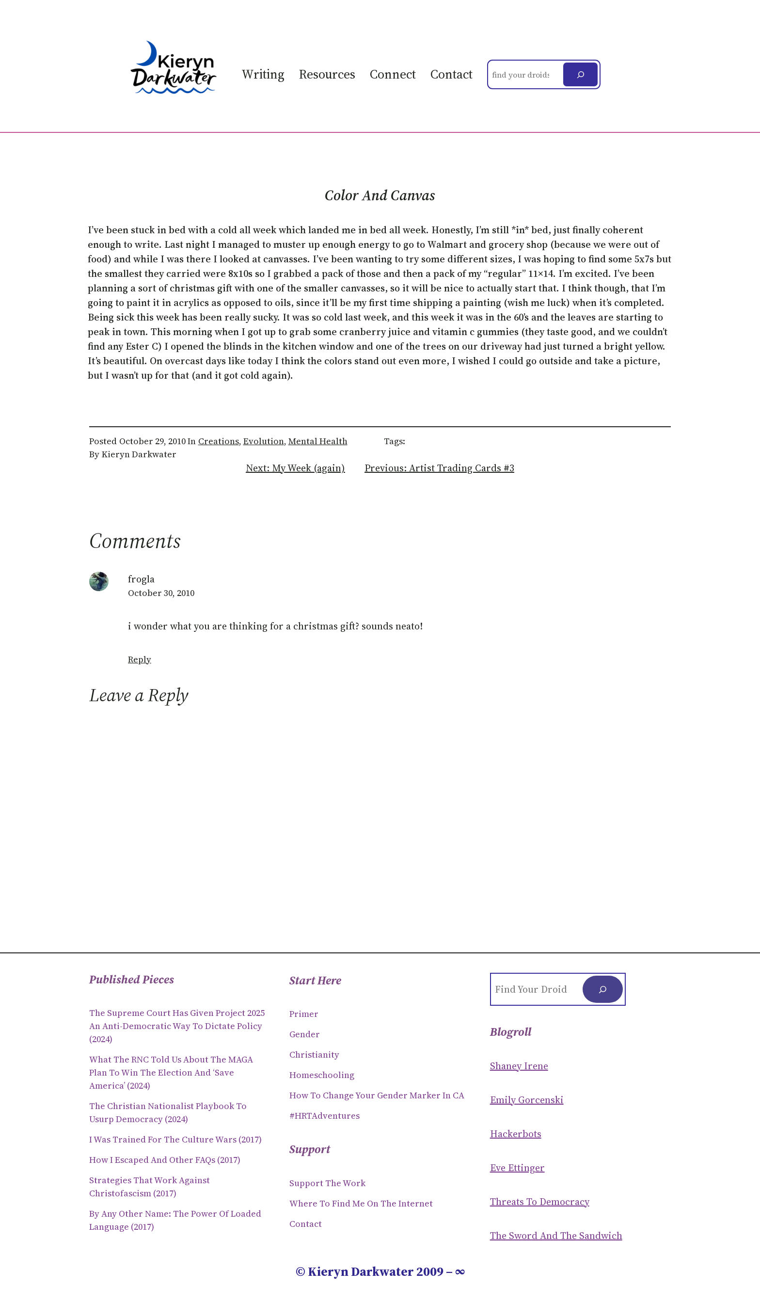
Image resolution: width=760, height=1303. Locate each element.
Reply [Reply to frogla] (139, 659)
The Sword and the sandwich (556, 1235)
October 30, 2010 (161, 593)
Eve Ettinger (517, 1167)
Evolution (263, 441)
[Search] (580, 74)
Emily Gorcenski (527, 1100)
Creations (218, 441)
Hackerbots (515, 1134)
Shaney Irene (519, 1066)
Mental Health (318, 441)
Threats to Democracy (539, 1201)
